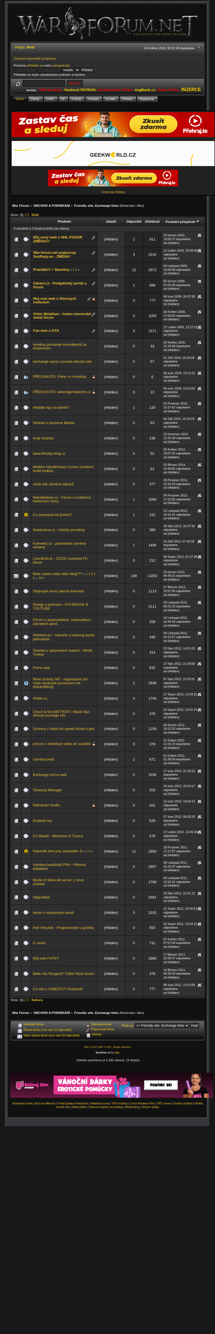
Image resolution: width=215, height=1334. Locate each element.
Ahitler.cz (40, 698)
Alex (140, 205)
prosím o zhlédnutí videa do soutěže (62, 744)
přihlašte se (35, 65)
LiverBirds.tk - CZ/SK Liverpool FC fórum (60, 560)
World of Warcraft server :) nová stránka (58, 882)
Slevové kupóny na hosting (106, 1107)
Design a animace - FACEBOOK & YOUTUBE (60, 606)
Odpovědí (133, 221)
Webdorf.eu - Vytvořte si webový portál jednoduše (63, 637)
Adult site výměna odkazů (53, 484)
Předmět (64, 221)
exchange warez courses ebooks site (62, 361)
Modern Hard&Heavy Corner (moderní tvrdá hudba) (63, 469)
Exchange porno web (50, 775)
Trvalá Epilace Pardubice (72, 1103)
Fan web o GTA (46, 330)
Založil (111, 221)
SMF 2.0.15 (90, 1047)
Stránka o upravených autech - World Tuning (62, 652)
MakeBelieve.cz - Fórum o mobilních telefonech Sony (62, 499)
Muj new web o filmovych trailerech (54, 300)
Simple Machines (122, 1047)
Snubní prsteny (183, 1103)
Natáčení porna (99, 1103)
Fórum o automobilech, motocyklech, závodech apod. (62, 622)
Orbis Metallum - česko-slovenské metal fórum (62, 316)
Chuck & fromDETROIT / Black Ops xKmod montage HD (61, 714)
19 (40, 578)
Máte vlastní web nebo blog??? (58, 574)
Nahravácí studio (46, 805)
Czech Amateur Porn (142, 1103)
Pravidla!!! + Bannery (51, 269)
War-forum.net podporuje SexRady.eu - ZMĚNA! (54, 254)
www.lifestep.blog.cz (49, 453)
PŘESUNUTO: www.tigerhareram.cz (62, 392)
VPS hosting (119, 1103)
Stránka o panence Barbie (53, 423)
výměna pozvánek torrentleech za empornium (60, 346)
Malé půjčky (79, 1107)
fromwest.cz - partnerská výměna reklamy (59, 545)
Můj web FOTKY (46, 958)
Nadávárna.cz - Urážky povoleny (59, 530)
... (37, 578)
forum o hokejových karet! (53, 913)
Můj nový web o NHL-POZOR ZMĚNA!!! (57, 239)
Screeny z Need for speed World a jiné (63, 729)
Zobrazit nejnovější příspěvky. (35, 58)
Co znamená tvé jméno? (52, 515)
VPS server (164, 1103)
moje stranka (43, 438)
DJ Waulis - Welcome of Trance (58, 836)
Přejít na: (127, 1025)
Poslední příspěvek (182, 221)
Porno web (41, 668)
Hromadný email (22, 1103)
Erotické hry (42, 821)
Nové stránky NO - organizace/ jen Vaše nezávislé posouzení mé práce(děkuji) (60, 683)
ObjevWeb (41, 897)
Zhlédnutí (152, 221)
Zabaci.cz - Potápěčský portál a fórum (60, 285)
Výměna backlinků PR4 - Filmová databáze (59, 867)
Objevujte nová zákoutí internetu (58, 591)
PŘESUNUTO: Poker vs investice (59, 376)
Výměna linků (43, 759)
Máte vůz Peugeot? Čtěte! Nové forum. (64, 974)
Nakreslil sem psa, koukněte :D (57, 851)
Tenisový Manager (47, 790)
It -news (39, 943)
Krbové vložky (150, 1107)
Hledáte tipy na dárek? (51, 407)
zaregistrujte (61, 65)
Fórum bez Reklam (113, 192)
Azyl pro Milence (45, 1103)
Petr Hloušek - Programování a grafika (63, 928)
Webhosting (132, 1107)
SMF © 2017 (105, 1047)
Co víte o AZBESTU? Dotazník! (58, 989)
